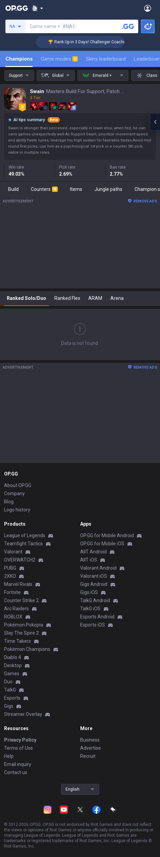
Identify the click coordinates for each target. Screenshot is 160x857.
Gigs (8, 706)
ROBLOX (13, 616)
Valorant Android (98, 568)
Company (14, 493)
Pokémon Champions (27, 649)
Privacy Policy (20, 740)
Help (9, 756)
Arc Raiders (16, 608)
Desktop (13, 665)
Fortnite (12, 592)
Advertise (90, 748)
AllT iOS (88, 560)
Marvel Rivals (18, 584)
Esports (12, 698)
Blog (9, 501)
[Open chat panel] (155, 122)
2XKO (10, 576)
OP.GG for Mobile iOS (102, 543)
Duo (8, 681)
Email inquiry (17, 764)
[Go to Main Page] (16, 8)
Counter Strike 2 (21, 600)
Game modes (59, 59)
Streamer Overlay (23, 714)
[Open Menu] (148, 8)
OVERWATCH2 (19, 560)
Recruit (87, 756)
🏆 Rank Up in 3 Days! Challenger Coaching (93, 42)
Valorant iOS (93, 576)
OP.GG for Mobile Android (107, 535)
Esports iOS (92, 625)
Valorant (13, 551)
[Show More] (38, 8)
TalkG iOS (90, 608)
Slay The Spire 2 (21, 633)
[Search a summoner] (128, 26)
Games (11, 673)
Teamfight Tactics (23, 543)
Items (76, 189)
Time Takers (17, 641)
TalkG (10, 690)
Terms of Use (18, 748)
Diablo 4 (12, 657)
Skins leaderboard (106, 59)
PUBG (10, 568)
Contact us (15, 772)
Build (13, 189)
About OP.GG (17, 485)
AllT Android (93, 551)
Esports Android (97, 616)
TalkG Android (95, 600)
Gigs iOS (89, 592)
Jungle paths (108, 189)
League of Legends (24, 535)
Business (90, 740)
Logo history (17, 509)
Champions (19, 59)
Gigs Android (93, 584)
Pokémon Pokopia (23, 625)
